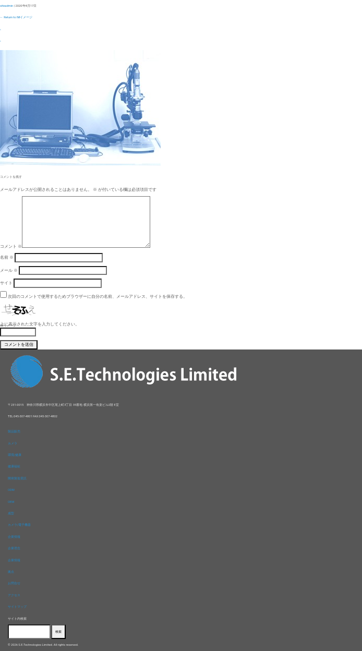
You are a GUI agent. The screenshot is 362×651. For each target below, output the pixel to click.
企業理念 (14, 548)
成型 (11, 513)
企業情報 (14, 536)
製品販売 (14, 431)
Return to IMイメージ (16, 17)
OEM (11, 501)
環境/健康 (14, 454)
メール (9, 270)
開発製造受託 (17, 478)
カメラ (12, 443)
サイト (6, 282)
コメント (11, 246)
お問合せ (14, 583)
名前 (7, 257)
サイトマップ (17, 606)
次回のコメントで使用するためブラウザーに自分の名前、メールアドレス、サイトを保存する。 (97, 296)
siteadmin (6, 5)
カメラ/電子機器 (19, 524)
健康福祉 (14, 466)
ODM (11, 489)
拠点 (11, 571)
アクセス (14, 595)
